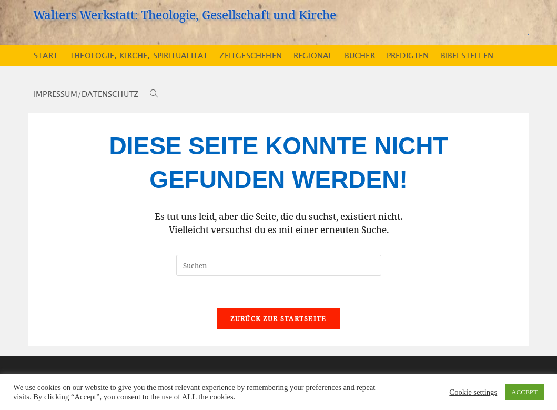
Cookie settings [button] (473, 392)
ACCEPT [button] (524, 392)
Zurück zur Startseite (278, 318)
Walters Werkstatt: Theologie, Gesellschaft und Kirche (184, 14)
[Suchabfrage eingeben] (278, 265)
